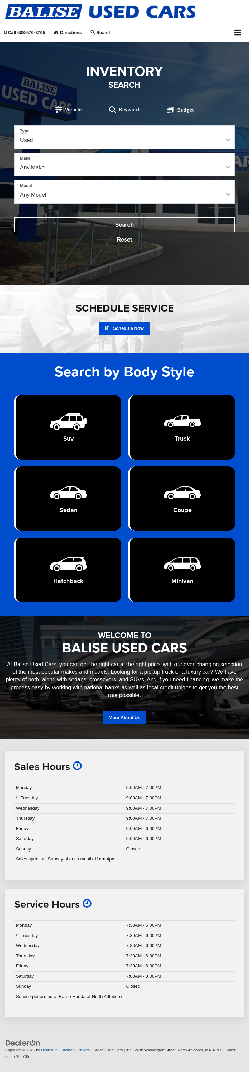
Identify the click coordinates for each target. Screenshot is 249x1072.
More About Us (125, 717)
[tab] (68, 110)
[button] (25, 32)
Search (124, 225)
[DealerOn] (22, 1042)
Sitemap (67, 1050)
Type (24, 131)
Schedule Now (124, 328)
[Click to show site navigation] (238, 33)
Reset (124, 240)
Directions (68, 32)
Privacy (84, 1050)
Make (25, 158)
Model (26, 185)
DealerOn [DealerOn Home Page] (49, 1050)
